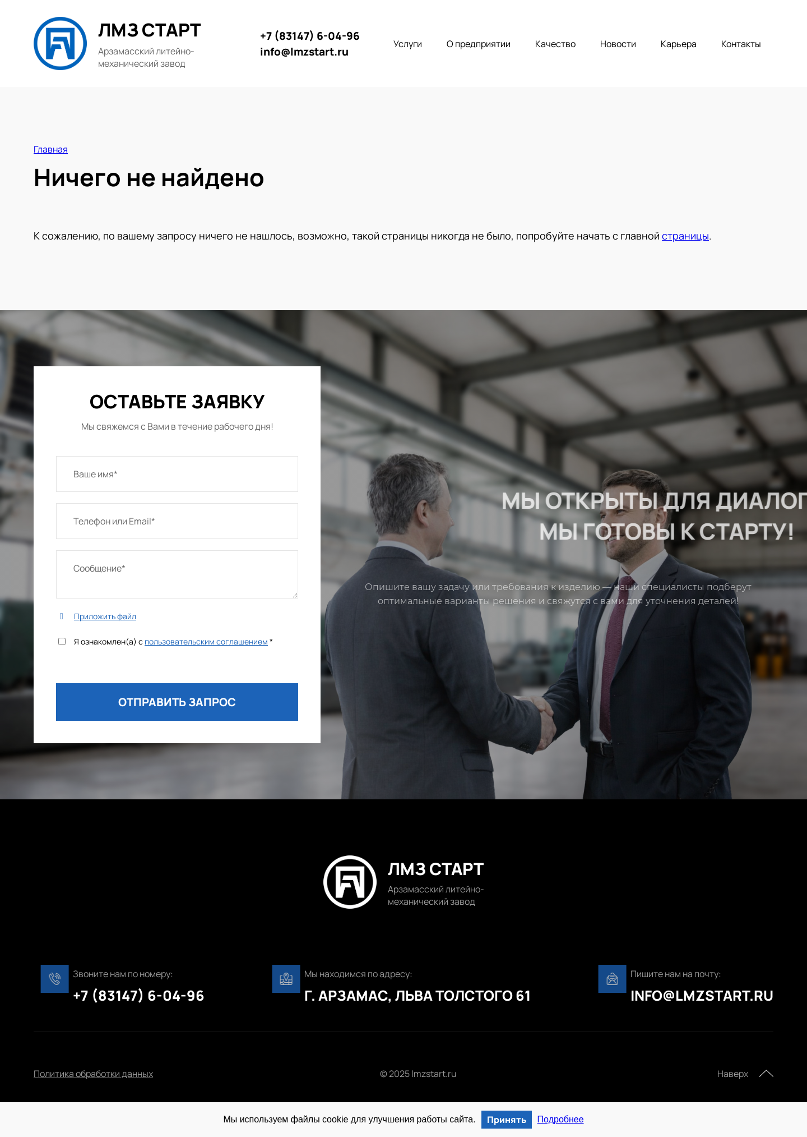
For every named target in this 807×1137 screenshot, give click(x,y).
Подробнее (560, 1119)
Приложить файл (105, 616)
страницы (685, 235)
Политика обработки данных (93, 1073)
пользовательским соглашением (206, 641)
